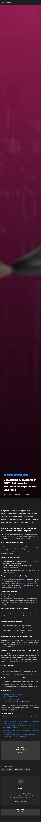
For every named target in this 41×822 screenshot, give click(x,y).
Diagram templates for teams (11, 697)
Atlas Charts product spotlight (11, 699)
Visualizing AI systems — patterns (12, 694)
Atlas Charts (11, 602)
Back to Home (6, 2)
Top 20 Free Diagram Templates (19, 597)
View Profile (24, 801)
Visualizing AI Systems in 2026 (28, 583)
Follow (16, 801)
